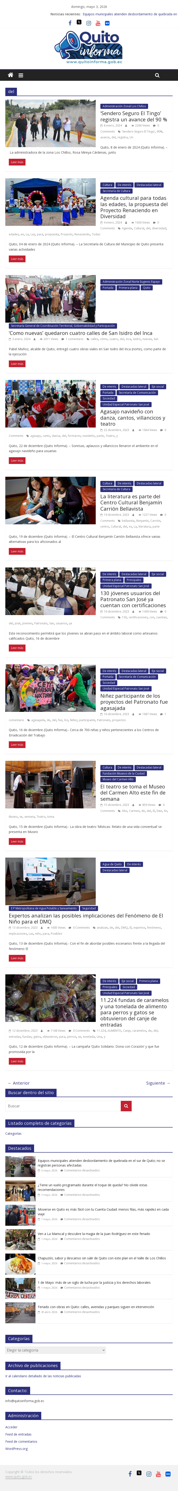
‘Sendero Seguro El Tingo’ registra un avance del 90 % (133, 116)
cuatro (113, 339)
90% (159, 131)
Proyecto (67, 234)
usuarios (61, 623)
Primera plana (128, 288)
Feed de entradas (18, 1434)
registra (123, 137)
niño (38, 934)
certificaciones (138, 617)
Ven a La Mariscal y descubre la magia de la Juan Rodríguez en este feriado (94, 1234)
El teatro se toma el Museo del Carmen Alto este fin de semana (132, 792)
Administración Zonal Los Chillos (124, 106)
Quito (146, 288)
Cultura (107, 185)
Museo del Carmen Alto (118, 779)
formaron (74, 436)
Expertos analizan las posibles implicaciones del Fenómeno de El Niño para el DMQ (86, 918)
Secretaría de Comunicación (137, 393)
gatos (37, 1037)
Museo (13, 817)
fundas (27, 1037)
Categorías (13, 1133)
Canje (126, 1031)
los (66, 720)
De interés (124, 185)
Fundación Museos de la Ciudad (124, 773)
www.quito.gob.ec (18, 1476)
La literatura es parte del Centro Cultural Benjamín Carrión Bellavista (131, 502)
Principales (134, 580)
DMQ (124, 928)
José (17, 623)
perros (71, 1037)
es (130, 526)
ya (70, 623)
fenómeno (154, 928)
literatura (145, 526)
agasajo (35, 436)
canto (46, 436)
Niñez (73, 720)
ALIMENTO (114, 1031)
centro (104, 526)
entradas (15, 1037)
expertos (139, 928)
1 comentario (72, 339)
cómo (104, 339)
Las (33, 234)
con (151, 617)
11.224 (101, 1031)
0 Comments (79, 928)
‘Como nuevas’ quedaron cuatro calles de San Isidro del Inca (81, 332)
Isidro (137, 339)
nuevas (147, 339)
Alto (124, 811)
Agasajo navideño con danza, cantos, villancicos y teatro (132, 417)
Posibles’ (56, 934)
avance (105, 137)
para (40, 234)
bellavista (128, 521)
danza (56, 436)
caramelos (139, 1031)
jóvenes (27, 623)
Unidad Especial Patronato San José (126, 404)
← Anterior (19, 1083)
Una (99, 1037)
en (22, 234)
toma (50, 817)
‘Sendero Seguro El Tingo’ (138, 131)
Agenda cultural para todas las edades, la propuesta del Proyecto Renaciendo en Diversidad (134, 207)
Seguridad (89, 908)
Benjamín (142, 521)
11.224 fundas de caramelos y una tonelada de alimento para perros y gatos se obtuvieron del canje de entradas (134, 1012)
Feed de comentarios (21, 1441)
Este (159, 811)
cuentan (161, 617)
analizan (102, 928)
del (113, 137)
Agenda (127, 228)
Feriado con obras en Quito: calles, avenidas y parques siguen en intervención (96, 1307)
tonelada (89, 1037)
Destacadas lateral (149, 185)
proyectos (119, 720)
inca (128, 339)
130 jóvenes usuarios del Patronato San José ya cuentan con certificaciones (133, 599)
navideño (89, 436)
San (156, 339)
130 (124, 617)
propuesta (52, 234)
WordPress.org (16, 1448)
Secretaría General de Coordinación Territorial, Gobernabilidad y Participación (63, 326)
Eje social (158, 387)
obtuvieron (50, 1037)
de (48, 720)
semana (29, 817)
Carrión (155, 521)
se (20, 817)
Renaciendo (82, 234)
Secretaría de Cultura (116, 191)
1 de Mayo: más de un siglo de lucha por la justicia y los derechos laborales (94, 1282)
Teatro (110, 436)
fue (60, 720)
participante (87, 720)
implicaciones (18, 934)
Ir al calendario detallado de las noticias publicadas (43, 1376)
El (154, 811)
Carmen (134, 811)
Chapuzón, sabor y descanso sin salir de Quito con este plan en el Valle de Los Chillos (102, 1258)
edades (14, 234)
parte (100, 436)
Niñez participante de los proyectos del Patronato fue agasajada (134, 701)
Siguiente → (158, 1083)
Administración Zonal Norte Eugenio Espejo (131, 282)
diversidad (159, 228)
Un (131, 137)
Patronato (41, 623)
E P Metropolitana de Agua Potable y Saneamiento (44, 908)
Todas (96, 234)
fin (165, 811)
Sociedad (109, 398)
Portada (108, 288)
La (27, 234)
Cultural (139, 228)
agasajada (38, 720)
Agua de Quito (112, 864)
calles (94, 339)
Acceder (11, 1427)
